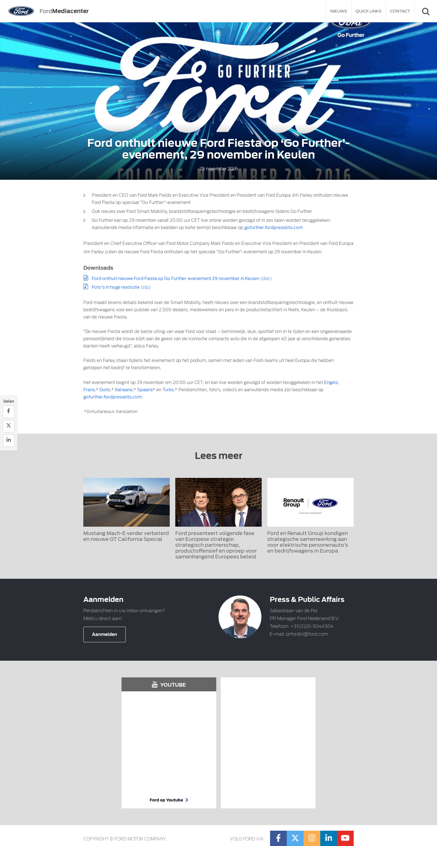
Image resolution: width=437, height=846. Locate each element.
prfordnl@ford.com (307, 634)
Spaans (145, 389)
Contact (400, 11)
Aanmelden (104, 634)
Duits (104, 389)
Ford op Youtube (169, 800)
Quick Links (369, 11)
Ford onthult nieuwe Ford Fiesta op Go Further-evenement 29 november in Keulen (175, 278)
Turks (168, 389)
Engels (331, 382)
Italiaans (123, 389)
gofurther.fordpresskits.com (273, 227)
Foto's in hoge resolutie (116, 287)
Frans (89, 389)
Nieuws (338, 11)
